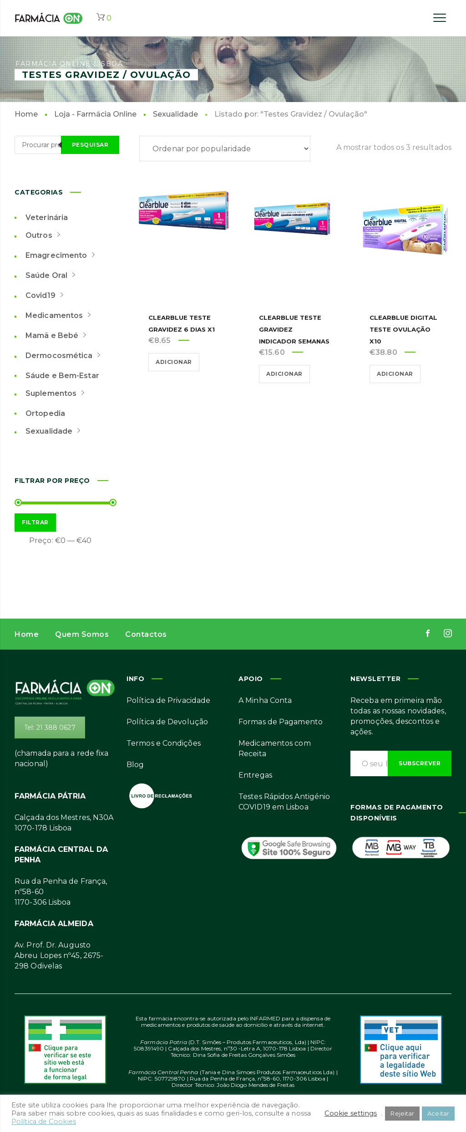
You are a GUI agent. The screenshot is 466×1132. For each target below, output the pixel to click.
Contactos (146, 634)
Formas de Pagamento (280, 721)
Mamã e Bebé (59, 335)
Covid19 (47, 295)
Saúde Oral (53, 274)
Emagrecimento (63, 254)
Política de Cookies (43, 1121)
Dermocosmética (66, 355)
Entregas (255, 775)
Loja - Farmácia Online (95, 114)
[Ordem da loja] (224, 148)
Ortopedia (45, 413)
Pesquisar (90, 144)
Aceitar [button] (438, 1113)
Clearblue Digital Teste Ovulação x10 (397, 329)
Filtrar (35, 522)
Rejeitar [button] (402, 1113)
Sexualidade (175, 114)
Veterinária (46, 217)
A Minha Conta (265, 700)
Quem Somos (82, 634)
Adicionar (174, 362)
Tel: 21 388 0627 (50, 727)
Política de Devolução (167, 721)
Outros (46, 234)
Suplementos (58, 392)
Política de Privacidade (168, 700)
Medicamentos (61, 315)
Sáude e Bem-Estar (62, 375)
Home (26, 114)
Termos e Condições (164, 743)
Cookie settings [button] (350, 1113)
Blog (135, 764)
